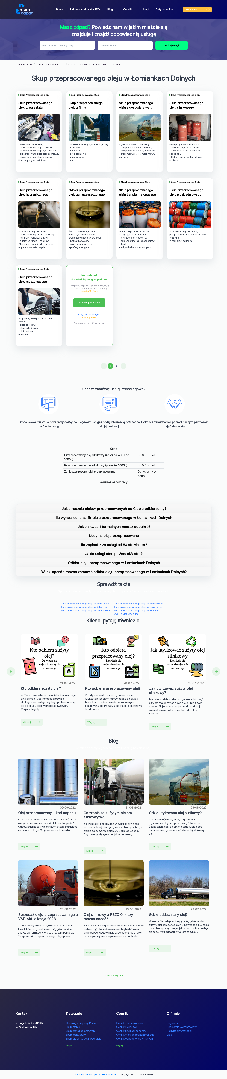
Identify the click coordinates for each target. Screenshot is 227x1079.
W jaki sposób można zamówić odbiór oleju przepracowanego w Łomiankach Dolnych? (114, 572)
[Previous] (104, 366)
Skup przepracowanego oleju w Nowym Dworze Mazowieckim (136, 612)
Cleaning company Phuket (82, 1023)
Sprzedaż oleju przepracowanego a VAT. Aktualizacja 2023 (48, 916)
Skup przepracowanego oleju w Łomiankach (138, 603)
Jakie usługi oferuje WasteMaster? (114, 554)
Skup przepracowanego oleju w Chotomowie (86, 610)
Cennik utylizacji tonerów (131, 1030)
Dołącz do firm (164, 9)
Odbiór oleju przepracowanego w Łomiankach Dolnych (114, 563)
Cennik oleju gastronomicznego (135, 1034)
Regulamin (173, 1023)
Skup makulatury (76, 1034)
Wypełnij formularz (89, 302)
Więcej (31, 722)
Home (59, 9)
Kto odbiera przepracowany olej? (112, 688)
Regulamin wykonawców (182, 1027)
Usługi (145, 9)
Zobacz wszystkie (113, 975)
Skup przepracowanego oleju (83, 1038)
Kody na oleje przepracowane (114, 536)
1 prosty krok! (89, 317)
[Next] (123, 366)
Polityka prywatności (179, 1030)
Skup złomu (73, 1027)
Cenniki (127, 9)
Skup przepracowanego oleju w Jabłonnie (84, 606)
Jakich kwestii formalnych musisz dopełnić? (114, 527)
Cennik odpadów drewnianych (134, 1038)
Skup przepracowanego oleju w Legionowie (138, 606)
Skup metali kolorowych (80, 1030)
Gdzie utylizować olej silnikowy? (175, 813)
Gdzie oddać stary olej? (168, 914)
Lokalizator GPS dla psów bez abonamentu (96, 1074)
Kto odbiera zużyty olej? (41, 688)
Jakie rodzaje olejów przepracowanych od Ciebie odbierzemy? (114, 509)
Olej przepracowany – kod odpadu (47, 813)
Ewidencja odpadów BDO (85, 9)
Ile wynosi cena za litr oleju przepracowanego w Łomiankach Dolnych (114, 518)
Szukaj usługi (171, 45)
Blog (110, 9)
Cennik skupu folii (126, 1027)
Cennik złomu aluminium (130, 1023)
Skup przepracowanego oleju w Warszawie (85, 603)
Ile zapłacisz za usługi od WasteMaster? (114, 545)
